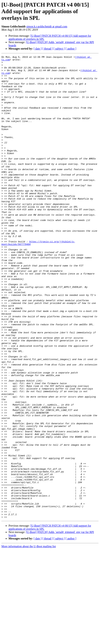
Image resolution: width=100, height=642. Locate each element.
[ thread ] (47, 48)
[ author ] (71, 48)
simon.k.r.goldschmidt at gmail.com (46, 26)
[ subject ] (59, 48)
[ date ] (38, 48)
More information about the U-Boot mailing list (28, 638)
